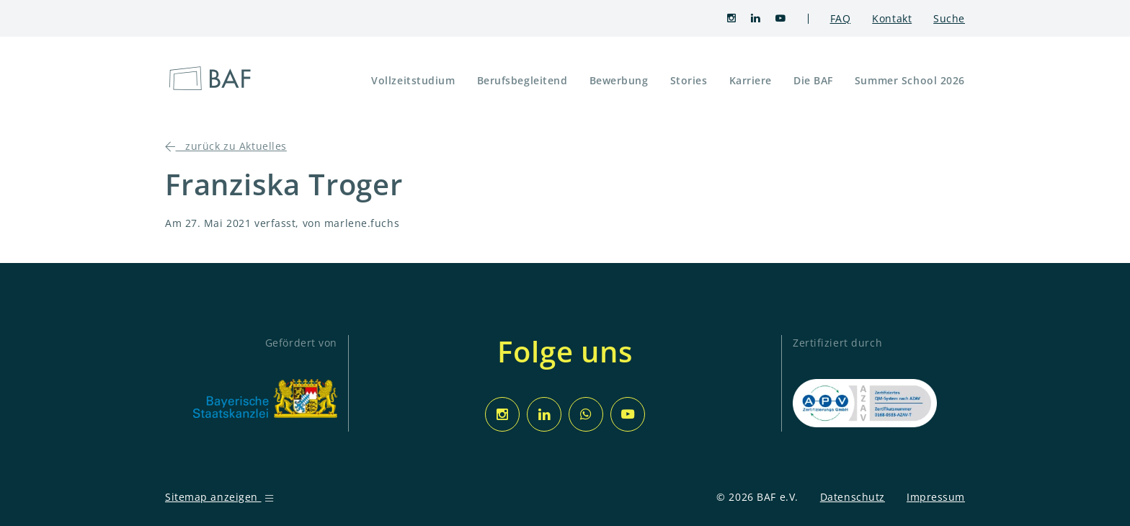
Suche (949, 18)
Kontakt (892, 18)
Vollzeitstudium (413, 80)
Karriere (750, 80)
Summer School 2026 (910, 80)
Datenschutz (852, 497)
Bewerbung (619, 80)
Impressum (936, 497)
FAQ (840, 18)
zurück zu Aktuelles (226, 146)
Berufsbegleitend (522, 80)
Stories (689, 80)
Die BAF (813, 80)
